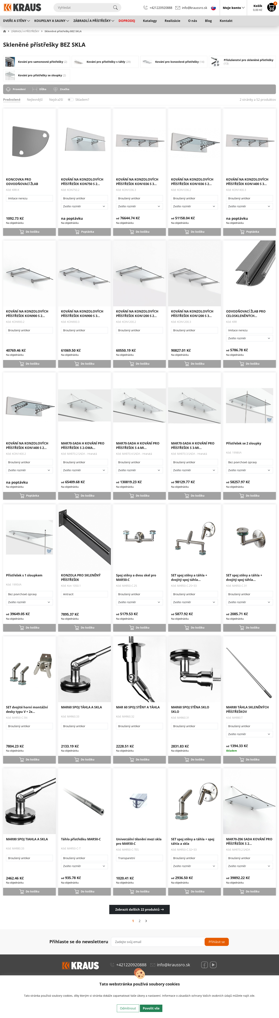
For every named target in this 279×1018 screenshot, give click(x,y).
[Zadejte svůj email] (170, 942)
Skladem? (82, 99)
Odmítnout (128, 1008)
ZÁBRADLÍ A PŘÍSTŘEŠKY (92, 21)
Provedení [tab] (19, 89)
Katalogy (150, 21)
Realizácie (172, 21)
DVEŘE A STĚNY (14, 21)
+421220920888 (161, 8)
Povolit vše (151, 1008)
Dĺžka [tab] (42, 89)
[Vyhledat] (87, 7)
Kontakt (226, 21)
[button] (6, 31)
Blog (208, 21)
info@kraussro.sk (194, 8)
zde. (252, 995)
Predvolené (11, 99)
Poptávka (87, 231)
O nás (192, 21)
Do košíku (32, 231)
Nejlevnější (35, 99)
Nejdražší (56, 99)
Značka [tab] (64, 89)
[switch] (71, 99)
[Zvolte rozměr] (84, 206)
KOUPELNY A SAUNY (49, 21)
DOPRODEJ (127, 21)
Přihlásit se (217, 942)
